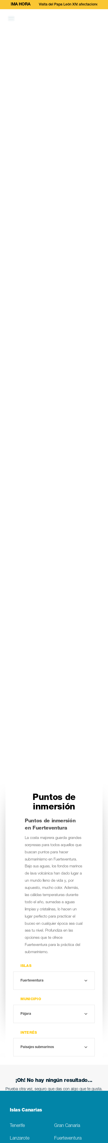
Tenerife (17, 1125)
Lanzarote (19, 1138)
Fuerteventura (68, 1138)
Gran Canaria (67, 1125)
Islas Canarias (26, 1110)
